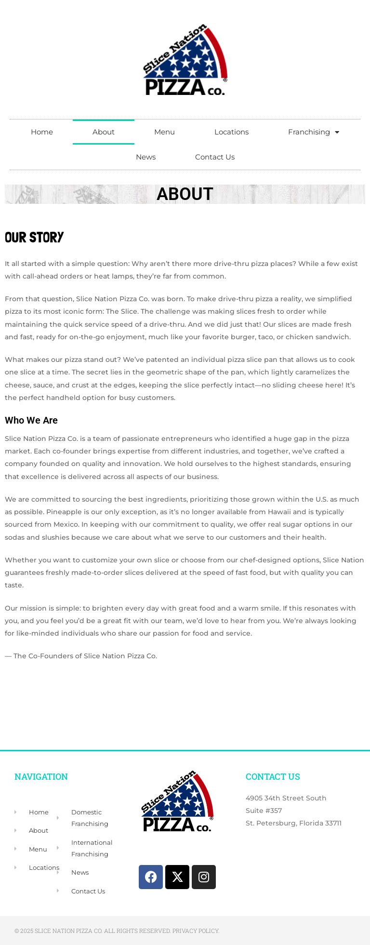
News (146, 156)
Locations (231, 131)
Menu (164, 131)
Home (42, 131)
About (103, 131)
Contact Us (215, 156)
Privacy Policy (195, 930)
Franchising (313, 132)
